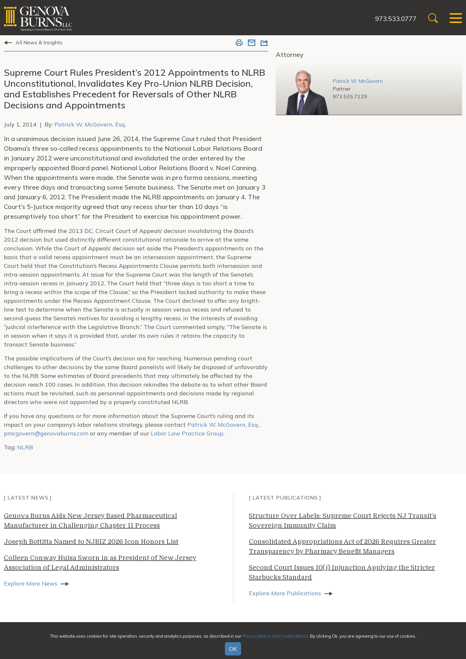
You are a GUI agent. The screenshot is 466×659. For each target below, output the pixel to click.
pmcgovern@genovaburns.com (46, 433)
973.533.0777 (395, 19)
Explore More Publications (285, 593)
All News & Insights (39, 42)
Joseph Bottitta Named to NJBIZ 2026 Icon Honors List (91, 541)
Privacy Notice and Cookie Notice (275, 636)
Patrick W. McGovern (358, 81)
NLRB (25, 447)
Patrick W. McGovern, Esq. (90, 124)
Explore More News (30, 583)
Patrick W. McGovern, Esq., (223, 424)
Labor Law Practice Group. (187, 433)
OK (233, 649)
